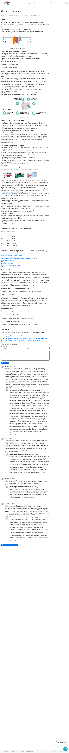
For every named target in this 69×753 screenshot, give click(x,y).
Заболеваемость (12, 15)
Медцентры (23, 3)
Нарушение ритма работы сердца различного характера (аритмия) (22, 340)
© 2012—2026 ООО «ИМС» (60, 751)
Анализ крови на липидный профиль (11, 265)
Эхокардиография (6, 262)
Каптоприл (5, 210)
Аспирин (4, 197)
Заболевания (44, 3)
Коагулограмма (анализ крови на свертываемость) (33, 253)
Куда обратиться (35, 15)
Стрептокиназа (6, 193)
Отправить (5, 363)
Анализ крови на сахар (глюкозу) (10, 266)
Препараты (53, 3)
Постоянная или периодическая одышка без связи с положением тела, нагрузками (26, 338)
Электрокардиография (8, 260)
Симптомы (27, 15)
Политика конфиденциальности (9, 751)
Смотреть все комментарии (9, 545)
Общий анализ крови (7, 263)
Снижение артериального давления (14, 342)
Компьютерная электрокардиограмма (12, 255)
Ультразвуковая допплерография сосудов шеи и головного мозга (19, 258)
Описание (3, 15)
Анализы (36, 3)
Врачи (30, 3)
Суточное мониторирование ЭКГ (10, 257)
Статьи (60, 3)
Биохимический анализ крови (9, 253)
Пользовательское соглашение (25, 751)
